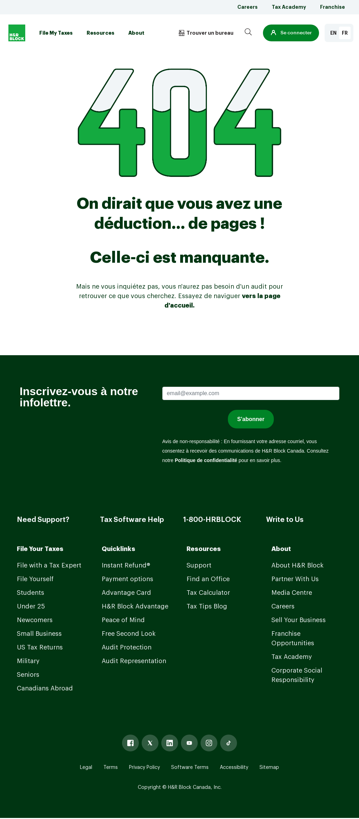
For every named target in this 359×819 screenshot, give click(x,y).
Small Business (39, 634)
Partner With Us (295, 579)
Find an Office (208, 579)
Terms (110, 767)
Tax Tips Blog (207, 606)
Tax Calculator (208, 593)
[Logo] (16, 33)
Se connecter (291, 32)
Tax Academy (289, 7)
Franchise (332, 7)
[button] (291, 33)
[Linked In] (169, 743)
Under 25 (31, 606)
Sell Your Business (298, 620)
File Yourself (35, 579)
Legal (86, 767)
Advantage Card (126, 593)
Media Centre (291, 593)
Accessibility (234, 767)
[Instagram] (209, 743)
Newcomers (35, 620)
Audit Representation (134, 661)
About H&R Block (297, 565)
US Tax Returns (40, 647)
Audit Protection (126, 647)
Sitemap (269, 767)
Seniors (28, 675)
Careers (247, 7)
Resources (100, 32)
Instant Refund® (126, 565)
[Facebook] (130, 743)
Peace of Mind (123, 620)
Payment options (127, 579)
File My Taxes (56, 32)
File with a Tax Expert (49, 565)
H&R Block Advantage (135, 606)
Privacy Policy (144, 767)
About (136, 32)
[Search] (248, 33)
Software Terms (190, 767)
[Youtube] (189, 743)
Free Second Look (129, 634)
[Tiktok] (228, 743)
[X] (150, 743)
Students (30, 593)
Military (28, 661)
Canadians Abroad (45, 688)
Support (199, 565)
